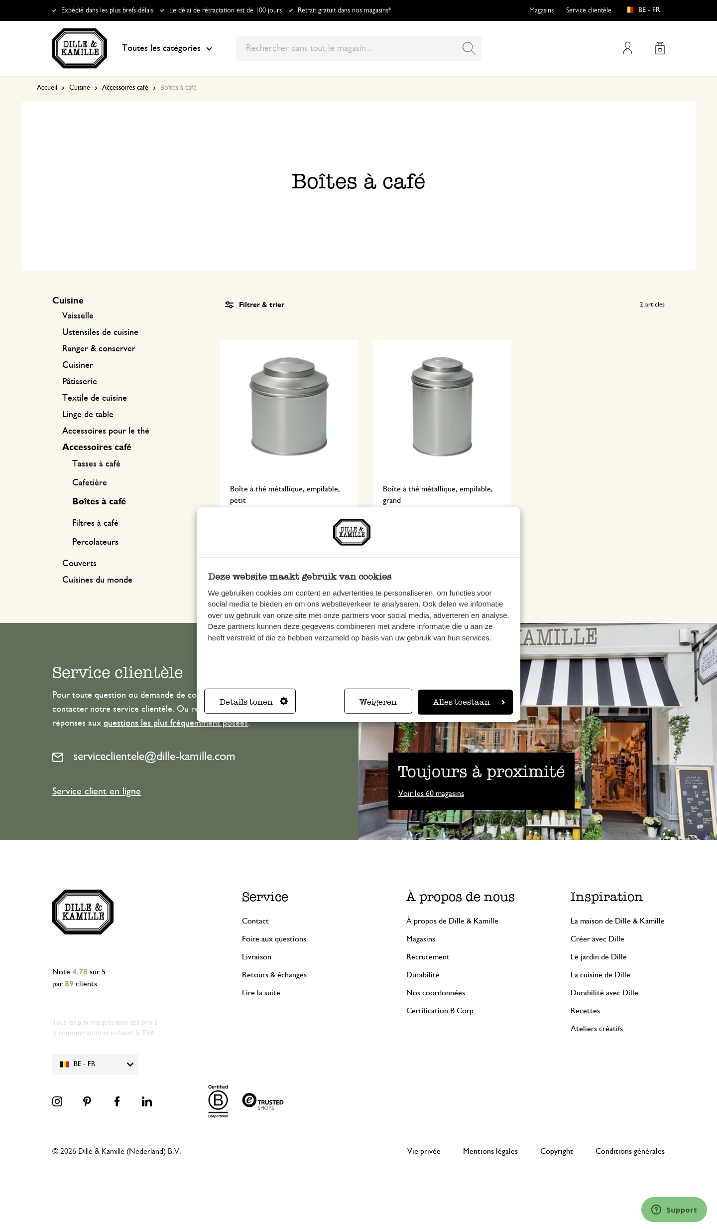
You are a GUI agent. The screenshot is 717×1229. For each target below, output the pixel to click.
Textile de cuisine (94, 398)
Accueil (47, 87)
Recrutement (428, 957)
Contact (255, 921)
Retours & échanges (274, 975)
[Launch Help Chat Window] (674, 1209)
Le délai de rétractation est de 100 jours (225, 10)
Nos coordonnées (435, 993)
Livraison (256, 957)
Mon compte (627, 48)
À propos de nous (460, 897)
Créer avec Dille (597, 939)
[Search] (469, 48)
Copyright (556, 1151)
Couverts (79, 563)
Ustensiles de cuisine (100, 332)
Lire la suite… (265, 993)
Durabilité (423, 975)
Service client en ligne (96, 791)
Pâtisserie (79, 381)
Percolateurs (95, 542)
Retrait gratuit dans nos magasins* (344, 10)
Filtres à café (95, 523)
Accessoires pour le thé (105, 431)
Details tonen (254, 701)
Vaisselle (78, 315)
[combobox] (358, 48)
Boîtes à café (99, 501)
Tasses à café (96, 464)
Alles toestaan (469, 701)
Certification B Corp (440, 1011)
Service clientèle (588, 10)
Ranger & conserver (98, 348)
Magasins (541, 10)
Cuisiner (77, 365)
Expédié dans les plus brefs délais (107, 10)
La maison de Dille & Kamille (618, 921)
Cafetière (89, 482)
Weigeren (378, 701)
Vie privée (424, 1151)
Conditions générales (630, 1151)
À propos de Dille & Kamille (452, 921)
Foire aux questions (274, 939)
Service (265, 897)
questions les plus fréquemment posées (176, 723)
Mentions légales (490, 1151)
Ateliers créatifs (597, 1029)
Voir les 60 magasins (431, 793)
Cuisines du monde (97, 580)
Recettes (585, 1011)
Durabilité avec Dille (604, 993)
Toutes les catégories (167, 48)
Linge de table (88, 414)
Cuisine (79, 87)
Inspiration (607, 897)
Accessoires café (125, 87)
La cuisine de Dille (600, 975)
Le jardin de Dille (599, 957)
